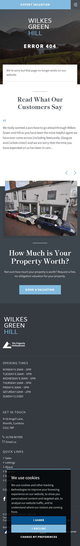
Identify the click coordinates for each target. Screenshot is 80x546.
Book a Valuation (39, 290)
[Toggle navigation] (75, 4)
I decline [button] (39, 528)
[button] (66, 173)
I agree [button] (38, 520)
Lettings (9, 462)
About (8, 467)
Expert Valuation (35, 5)
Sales (7, 458)
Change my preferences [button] (39, 537)
